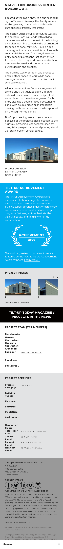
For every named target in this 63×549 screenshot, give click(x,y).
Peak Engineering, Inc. (31, 352)
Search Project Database (17, 302)
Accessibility (25, 522)
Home (7, 544)
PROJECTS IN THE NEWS (31, 317)
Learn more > (32, 259)
